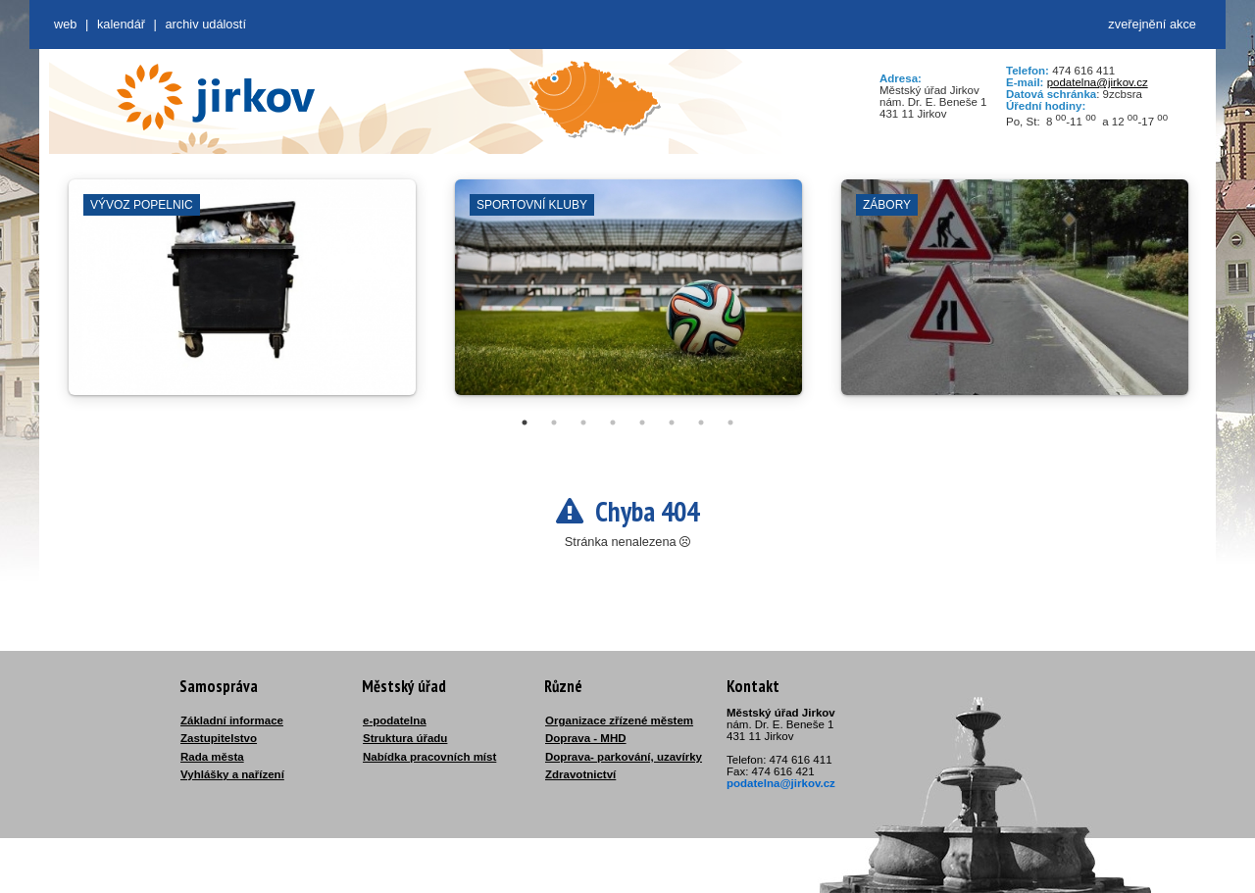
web (65, 24)
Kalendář (121, 24)
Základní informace (231, 720)
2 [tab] (554, 422)
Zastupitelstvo (218, 738)
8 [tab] (730, 422)
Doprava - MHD (586, 738)
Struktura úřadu (405, 738)
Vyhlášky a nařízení (232, 774)
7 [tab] (701, 422)
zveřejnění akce (1152, 24)
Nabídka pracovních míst (429, 757)
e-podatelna (395, 720)
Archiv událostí (205, 24)
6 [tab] (671, 422)
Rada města (212, 757)
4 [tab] (613, 422)
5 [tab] (642, 422)
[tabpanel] (242, 297)
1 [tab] (524, 422)
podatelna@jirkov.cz (1097, 82)
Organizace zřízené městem (619, 720)
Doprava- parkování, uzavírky (623, 757)
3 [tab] (583, 422)
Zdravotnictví (580, 774)
